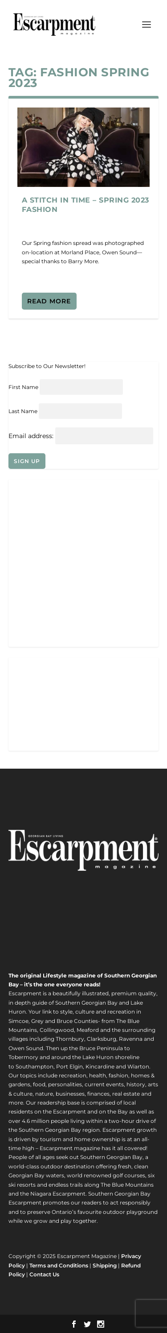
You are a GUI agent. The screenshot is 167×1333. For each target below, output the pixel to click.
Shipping (105, 1265)
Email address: (31, 436)
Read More (49, 301)
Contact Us (44, 1274)
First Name (23, 387)
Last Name (22, 411)
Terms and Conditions (58, 1265)
